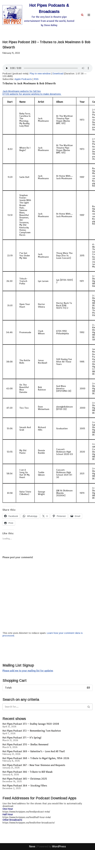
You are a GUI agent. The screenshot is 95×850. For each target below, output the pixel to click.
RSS (36, 79)
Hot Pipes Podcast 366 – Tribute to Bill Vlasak (27, 771)
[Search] (82, 15)
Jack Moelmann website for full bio (21, 91)
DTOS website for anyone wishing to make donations (31, 94)
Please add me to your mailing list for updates (27, 670)
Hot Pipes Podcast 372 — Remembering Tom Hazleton (31, 730)
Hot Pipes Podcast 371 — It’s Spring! (21, 737)
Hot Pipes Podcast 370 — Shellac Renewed (25, 744)
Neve (32, 846)
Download (57, 73)
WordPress (59, 846)
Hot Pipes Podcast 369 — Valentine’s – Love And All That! (33, 751)
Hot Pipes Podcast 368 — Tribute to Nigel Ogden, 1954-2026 (35, 758)
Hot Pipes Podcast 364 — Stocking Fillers (24, 785)
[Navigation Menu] (89, 15)
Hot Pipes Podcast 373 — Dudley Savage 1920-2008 (30, 723)
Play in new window (40, 73)
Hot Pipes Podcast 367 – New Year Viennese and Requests (33, 765)
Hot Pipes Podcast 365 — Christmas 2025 (24, 778)
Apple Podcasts (23, 79)
